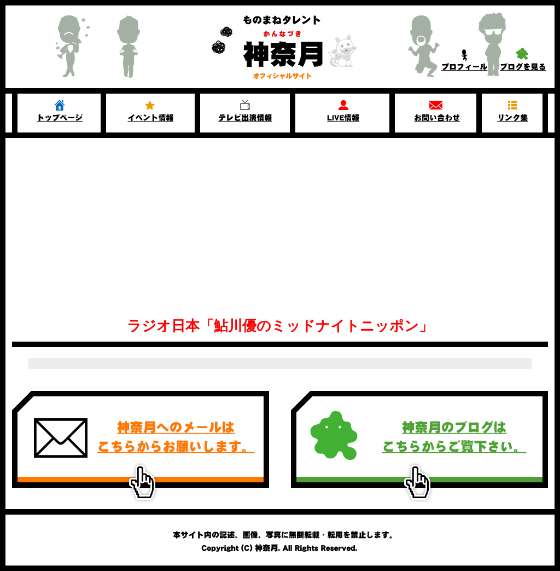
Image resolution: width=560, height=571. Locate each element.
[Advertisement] (280, 220)
